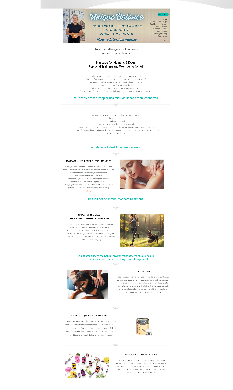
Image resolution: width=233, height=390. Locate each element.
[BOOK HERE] (163, 14)
